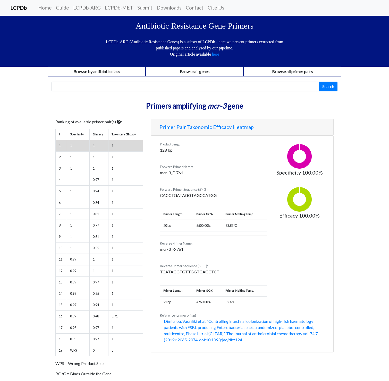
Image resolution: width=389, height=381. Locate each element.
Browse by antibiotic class (96, 71)
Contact (195, 8)
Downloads (169, 8)
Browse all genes (194, 71)
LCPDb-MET (119, 8)
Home (45, 8)
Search (328, 86)
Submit (145, 8)
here (215, 54)
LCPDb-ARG (87, 8)
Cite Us (216, 8)
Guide (62, 8)
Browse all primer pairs (292, 71)
